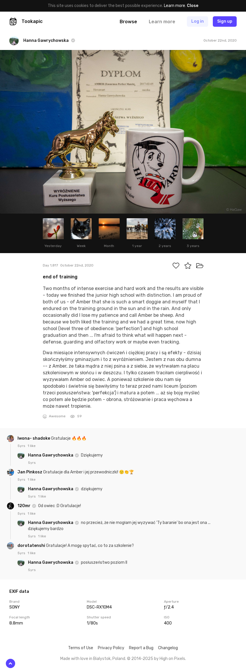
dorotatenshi (31, 545)
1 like (32, 446)
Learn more (174, 5)
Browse (128, 21)
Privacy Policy (111, 647)
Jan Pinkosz (30, 472)
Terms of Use (80, 647)
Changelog (168, 647)
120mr (24, 505)
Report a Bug (141, 647)
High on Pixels (172, 658)
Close (192, 5)
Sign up (224, 21)
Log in (197, 21)
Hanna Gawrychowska (51, 455)
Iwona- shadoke (34, 438)
